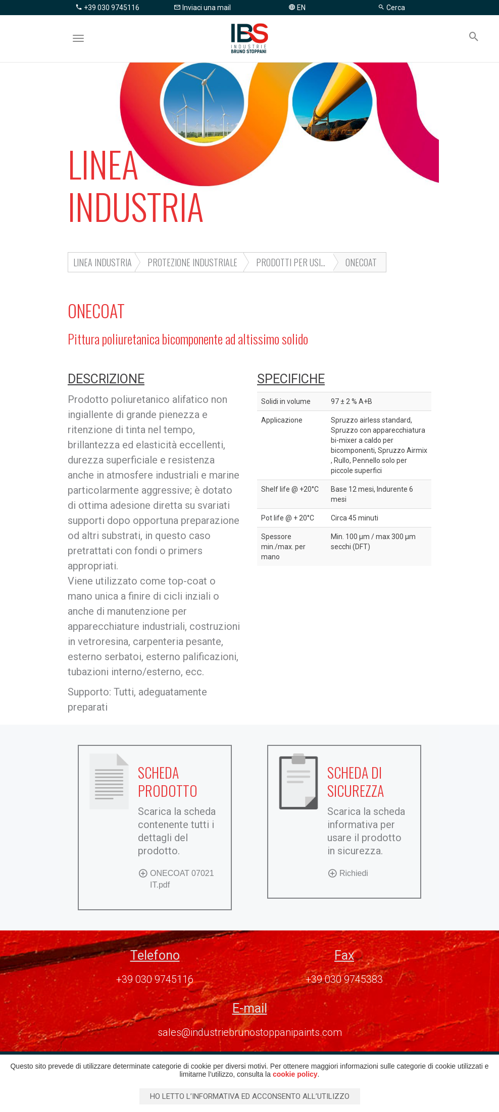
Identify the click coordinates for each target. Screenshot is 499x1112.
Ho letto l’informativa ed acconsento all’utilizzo (250, 1096)
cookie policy (295, 1074)
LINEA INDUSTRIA (102, 262)
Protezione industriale (192, 262)
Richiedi (347, 873)
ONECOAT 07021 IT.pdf (176, 878)
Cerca (391, 8)
